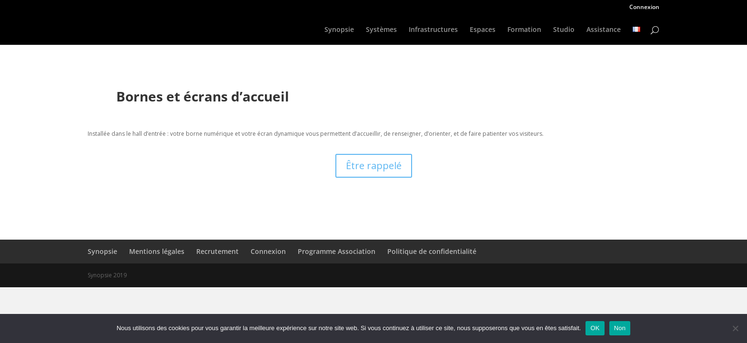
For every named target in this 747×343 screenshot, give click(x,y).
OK (594, 328)
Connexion (644, 7)
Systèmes (381, 30)
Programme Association (336, 251)
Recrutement (217, 251)
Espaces (482, 30)
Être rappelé (374, 165)
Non (620, 328)
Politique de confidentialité (431, 251)
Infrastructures (433, 30)
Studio (564, 30)
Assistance (603, 30)
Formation (524, 30)
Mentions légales (156, 251)
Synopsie (339, 30)
